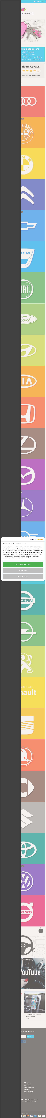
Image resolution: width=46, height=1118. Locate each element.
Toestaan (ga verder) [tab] (23, 564)
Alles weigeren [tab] (23, 576)
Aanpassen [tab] (23, 570)
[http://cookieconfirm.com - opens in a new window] (36, 539)
